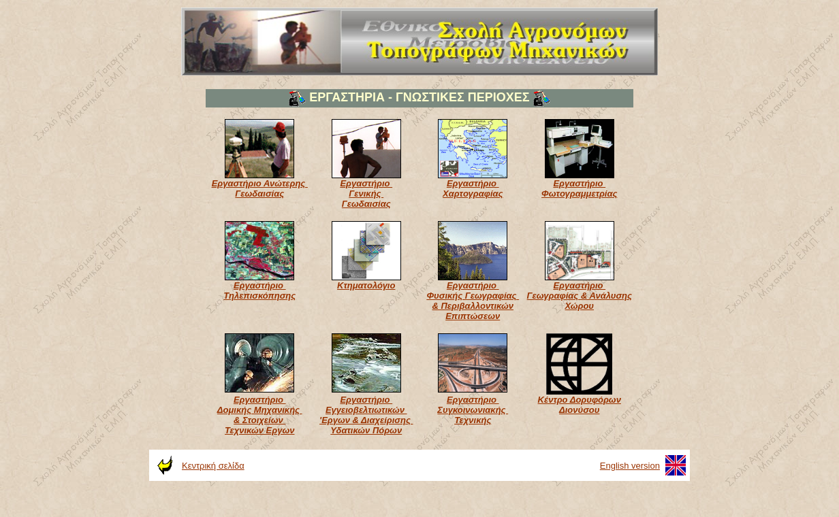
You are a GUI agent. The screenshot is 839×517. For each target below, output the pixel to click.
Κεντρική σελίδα (213, 466)
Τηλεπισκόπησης (259, 295)
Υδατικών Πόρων (366, 430)
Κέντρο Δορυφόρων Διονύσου (579, 405)
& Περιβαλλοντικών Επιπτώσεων (472, 311)
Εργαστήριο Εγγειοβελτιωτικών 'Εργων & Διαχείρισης (366, 410)
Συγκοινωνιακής (472, 410)
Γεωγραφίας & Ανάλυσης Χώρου (579, 300)
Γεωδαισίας (259, 193)
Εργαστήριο (366, 183)
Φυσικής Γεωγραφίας (472, 295)
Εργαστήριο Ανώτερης (260, 183)
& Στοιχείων (259, 420)
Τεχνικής (472, 420)
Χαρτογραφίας (473, 193)
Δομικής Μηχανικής (259, 410)
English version (630, 466)
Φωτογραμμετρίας (579, 193)
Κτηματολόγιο (366, 285)
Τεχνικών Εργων (259, 430)
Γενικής (366, 193)
